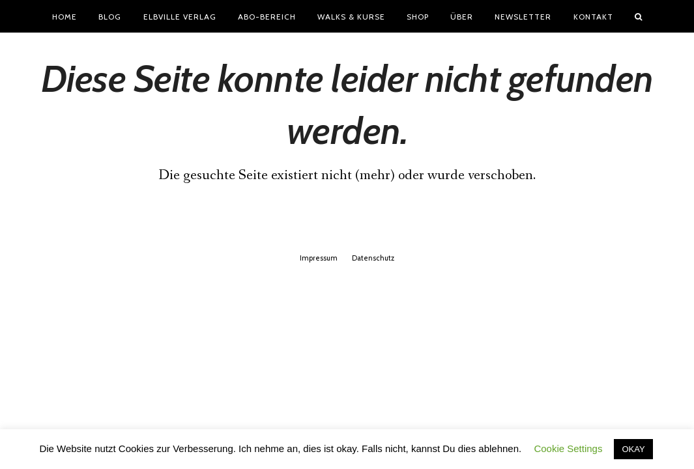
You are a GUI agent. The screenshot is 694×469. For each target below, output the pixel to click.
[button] (638, 16)
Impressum (319, 258)
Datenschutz (373, 258)
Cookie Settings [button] (568, 448)
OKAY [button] (633, 449)
